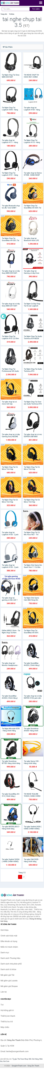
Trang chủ (4, 14)
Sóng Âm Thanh (33, 1066)
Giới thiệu (4, 930)
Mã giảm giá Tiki (7, 975)
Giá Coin (6, 1061)
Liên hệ (4, 992)
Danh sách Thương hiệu (10, 958)
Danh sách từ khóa (8, 969)
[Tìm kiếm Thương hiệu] (16, 9)
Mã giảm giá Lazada (9, 981)
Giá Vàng (35, 1059)
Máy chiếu (5, 1027)
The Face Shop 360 (24, 1059)
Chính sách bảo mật (9, 936)
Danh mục (5, 952)
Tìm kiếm (36, 9)
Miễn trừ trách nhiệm (9, 947)
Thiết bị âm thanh (8, 1016)
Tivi (2, 1005)
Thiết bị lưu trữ (7, 1021)
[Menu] (40, 2)
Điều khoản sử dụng (9, 941)
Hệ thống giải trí (7, 1010)
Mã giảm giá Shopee (9, 986)
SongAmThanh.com (19, 1066)
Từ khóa (11, 14)
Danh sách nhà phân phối (11, 964)
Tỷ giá (14, 1059)
